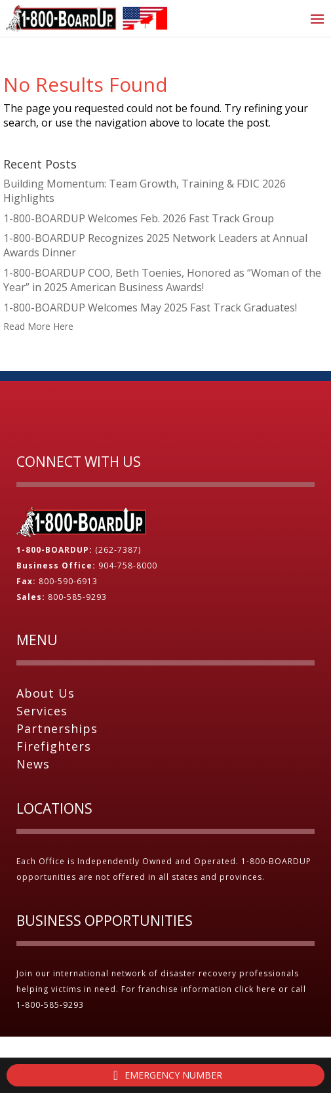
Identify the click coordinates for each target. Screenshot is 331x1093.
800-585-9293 (77, 597)
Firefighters (53, 746)
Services (42, 711)
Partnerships (57, 728)
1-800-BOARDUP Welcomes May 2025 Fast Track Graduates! (150, 307)
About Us (45, 693)
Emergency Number (165, 1075)
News (33, 764)
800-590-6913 (68, 581)
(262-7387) (118, 549)
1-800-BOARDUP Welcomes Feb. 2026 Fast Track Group (138, 218)
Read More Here (38, 326)
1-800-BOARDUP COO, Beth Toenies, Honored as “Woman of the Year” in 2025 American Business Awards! (162, 280)
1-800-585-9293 (51, 1004)
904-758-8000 (127, 565)
